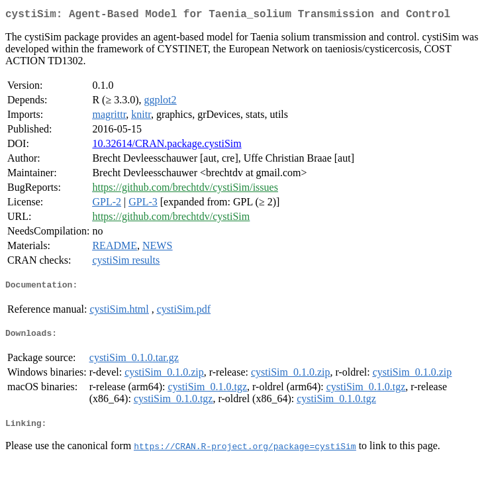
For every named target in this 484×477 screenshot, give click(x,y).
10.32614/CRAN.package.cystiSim (166, 146)
